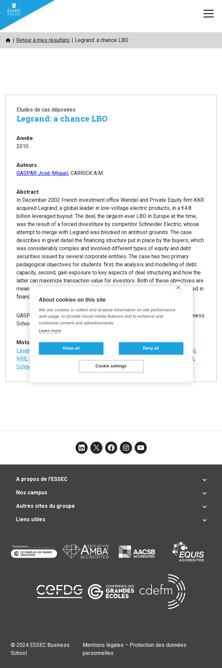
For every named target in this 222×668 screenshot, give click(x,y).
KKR (21, 358)
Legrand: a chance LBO (61, 118)
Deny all (151, 348)
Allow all (70, 348)
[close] (178, 287)
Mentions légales (103, 645)
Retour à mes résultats (43, 40)
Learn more (50, 330)
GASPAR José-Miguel (42, 173)
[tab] (111, 479)
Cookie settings (110, 366)
